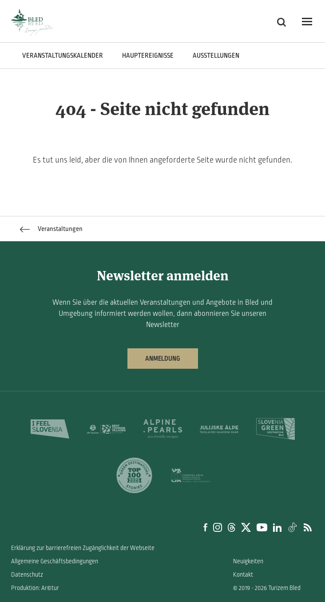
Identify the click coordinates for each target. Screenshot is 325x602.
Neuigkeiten (248, 561)
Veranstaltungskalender (62, 55)
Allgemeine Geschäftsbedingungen (54, 561)
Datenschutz (27, 574)
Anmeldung (162, 358)
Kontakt (243, 574)
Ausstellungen (216, 55)
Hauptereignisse (148, 55)
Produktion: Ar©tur (35, 588)
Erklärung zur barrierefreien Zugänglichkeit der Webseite (83, 548)
